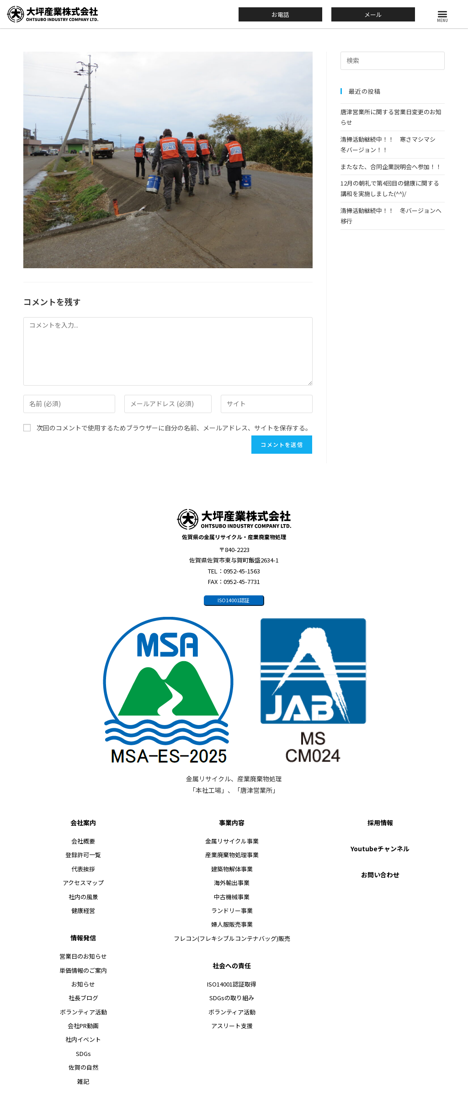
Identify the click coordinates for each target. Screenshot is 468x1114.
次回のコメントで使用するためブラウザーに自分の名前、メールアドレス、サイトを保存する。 (174, 427)
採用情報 (380, 822)
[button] (442, 13)
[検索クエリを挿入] (392, 61)
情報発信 (83, 938)
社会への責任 (232, 965)
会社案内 (83, 822)
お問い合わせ (380, 874)
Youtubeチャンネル (380, 848)
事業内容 (232, 822)
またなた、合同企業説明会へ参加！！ (390, 166)
